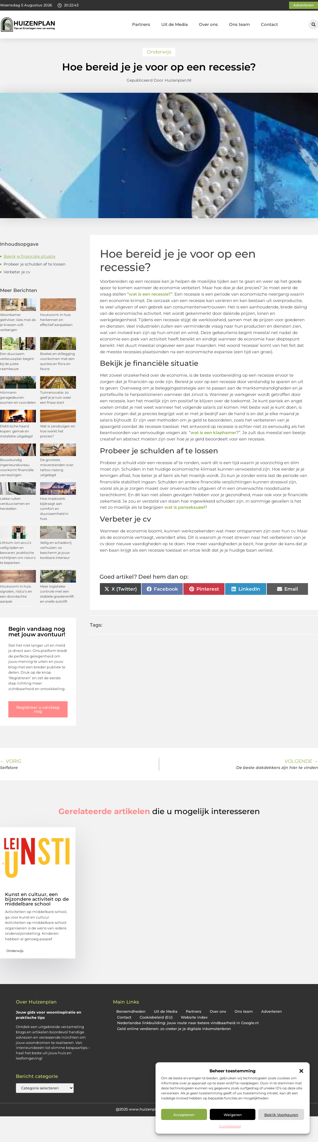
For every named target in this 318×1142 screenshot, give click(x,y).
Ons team (239, 24)
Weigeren (233, 1114)
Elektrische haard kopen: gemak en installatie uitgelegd (16, 431)
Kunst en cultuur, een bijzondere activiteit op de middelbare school (37, 899)
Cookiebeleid (230, 1126)
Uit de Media (174, 24)
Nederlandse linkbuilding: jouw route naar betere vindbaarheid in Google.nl (188, 1023)
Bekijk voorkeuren (281, 1114)
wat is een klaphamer (213, 432)
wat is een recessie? (150, 294)
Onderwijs (159, 52)
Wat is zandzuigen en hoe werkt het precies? (57, 431)
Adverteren (271, 1011)
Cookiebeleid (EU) (156, 1017)
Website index (194, 1017)
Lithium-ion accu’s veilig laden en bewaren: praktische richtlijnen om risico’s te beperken (18, 552)
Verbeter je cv (17, 271)
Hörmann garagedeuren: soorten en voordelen (18, 397)
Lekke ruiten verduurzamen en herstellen (15, 503)
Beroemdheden (131, 1011)
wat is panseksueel (184, 507)
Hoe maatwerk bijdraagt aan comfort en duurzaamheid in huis (54, 508)
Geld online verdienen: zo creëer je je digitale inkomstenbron (174, 1029)
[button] (301, 1071)
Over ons (208, 24)
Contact (269, 24)
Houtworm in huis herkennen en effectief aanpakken (56, 320)
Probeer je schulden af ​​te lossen (34, 264)
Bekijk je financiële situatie (29, 256)
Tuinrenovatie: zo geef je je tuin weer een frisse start (55, 397)
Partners (141, 24)
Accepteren (183, 1114)
